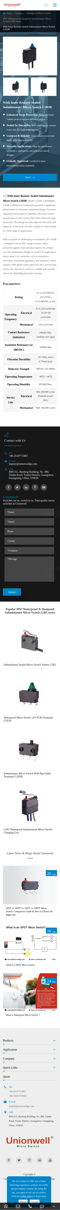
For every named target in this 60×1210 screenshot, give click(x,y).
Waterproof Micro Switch (39, 13)
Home (9, 13)
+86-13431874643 (17, 1096)
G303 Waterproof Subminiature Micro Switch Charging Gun (28, 831)
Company (8, 1058)
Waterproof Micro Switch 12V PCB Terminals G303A (28, 719)
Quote (30, 177)
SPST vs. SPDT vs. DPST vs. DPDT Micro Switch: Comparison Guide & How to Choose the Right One (29, 911)
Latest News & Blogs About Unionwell (30, 853)
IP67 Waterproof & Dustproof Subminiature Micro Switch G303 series (27, 20)
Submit (12, 592)
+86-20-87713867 (18, 455)
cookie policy (26, 1196)
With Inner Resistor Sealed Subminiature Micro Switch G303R (29, 28)
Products (19, 13)
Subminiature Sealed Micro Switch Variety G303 (30, 664)
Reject (23, 1202)
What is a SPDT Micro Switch (20, 965)
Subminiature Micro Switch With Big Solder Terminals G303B (27, 775)
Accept (34, 1202)
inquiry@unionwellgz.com (23, 463)
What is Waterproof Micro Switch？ (23, 1015)
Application (10, 1049)
